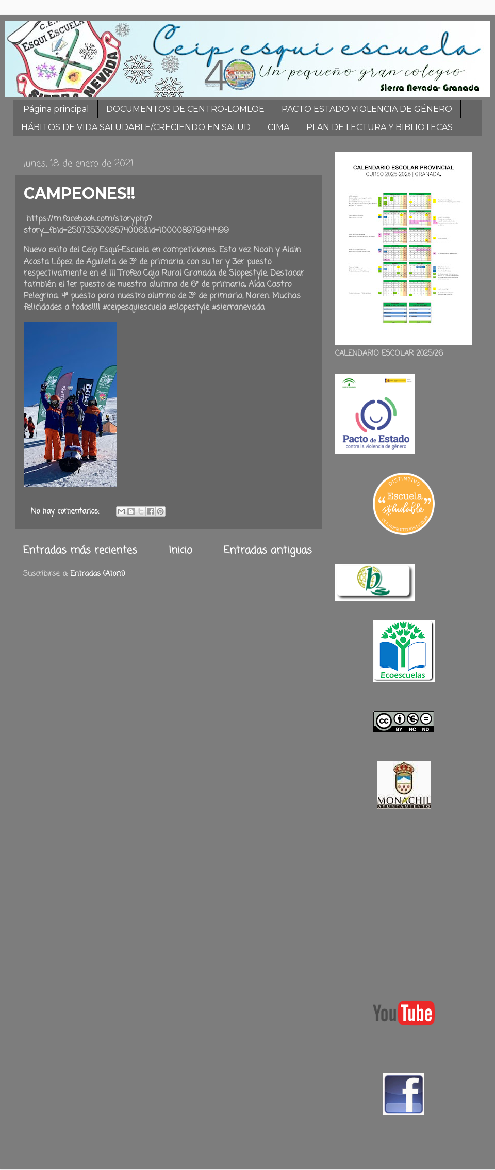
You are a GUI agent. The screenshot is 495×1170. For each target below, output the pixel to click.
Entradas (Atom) (97, 574)
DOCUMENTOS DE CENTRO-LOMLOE (185, 109)
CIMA (278, 127)
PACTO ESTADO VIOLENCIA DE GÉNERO (367, 109)
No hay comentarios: (66, 511)
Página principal (56, 109)
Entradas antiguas (268, 550)
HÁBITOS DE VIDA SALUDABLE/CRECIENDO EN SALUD (136, 127)
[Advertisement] (403, 902)
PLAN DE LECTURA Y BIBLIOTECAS (379, 127)
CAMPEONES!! (79, 193)
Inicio (180, 550)
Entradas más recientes (80, 550)
